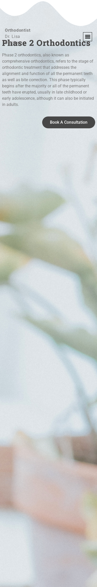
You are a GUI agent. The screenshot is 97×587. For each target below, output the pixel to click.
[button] (87, 36)
